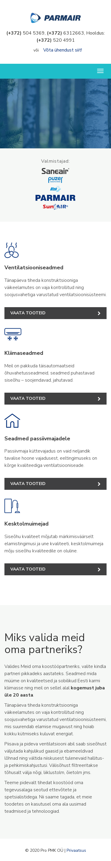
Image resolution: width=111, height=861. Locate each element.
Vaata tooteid (55, 313)
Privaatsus (76, 850)
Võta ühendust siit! (62, 50)
